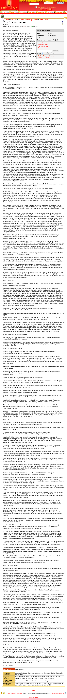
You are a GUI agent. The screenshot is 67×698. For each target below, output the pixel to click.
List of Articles (43, 20)
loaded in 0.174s (33, 697)
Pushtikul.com (54, 693)
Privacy (8, 693)
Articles (13, 20)
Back (33, 690)
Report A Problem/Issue (16, 693)
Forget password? (51, 7)
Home (7, 20)
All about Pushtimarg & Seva (27, 20)
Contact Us (61, 693)
